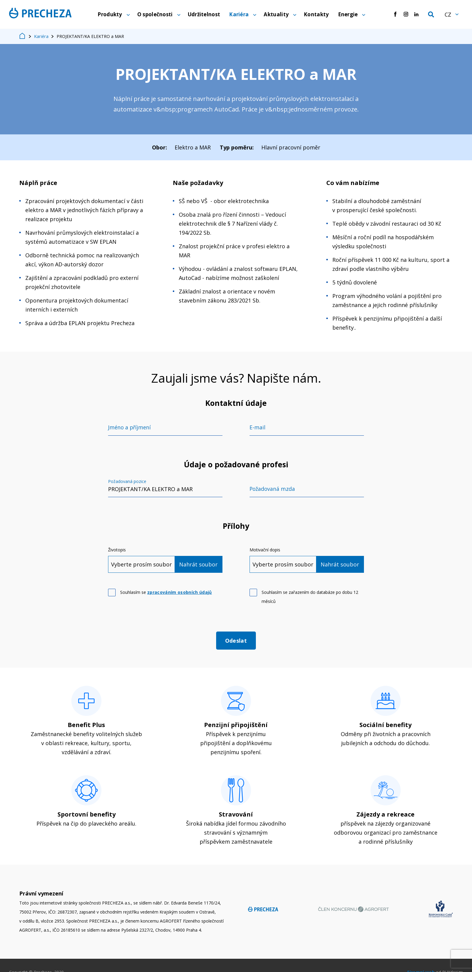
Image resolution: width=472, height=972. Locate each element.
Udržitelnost (204, 14)
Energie (348, 14)
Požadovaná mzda (273, 490)
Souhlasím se (166, 593)
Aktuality (276, 14)
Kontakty (316, 14)
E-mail (258, 428)
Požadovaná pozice (127, 483)
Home (22, 37)
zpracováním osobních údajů (179, 593)
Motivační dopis (265, 551)
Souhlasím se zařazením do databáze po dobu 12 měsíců (310, 598)
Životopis (117, 551)
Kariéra (239, 14)
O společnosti (155, 14)
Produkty (110, 14)
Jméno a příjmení (130, 428)
